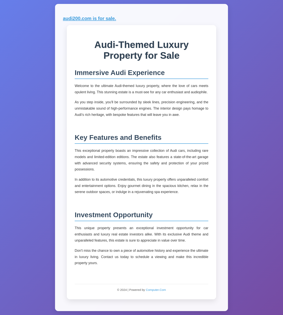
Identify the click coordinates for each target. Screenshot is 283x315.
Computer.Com (156, 289)
